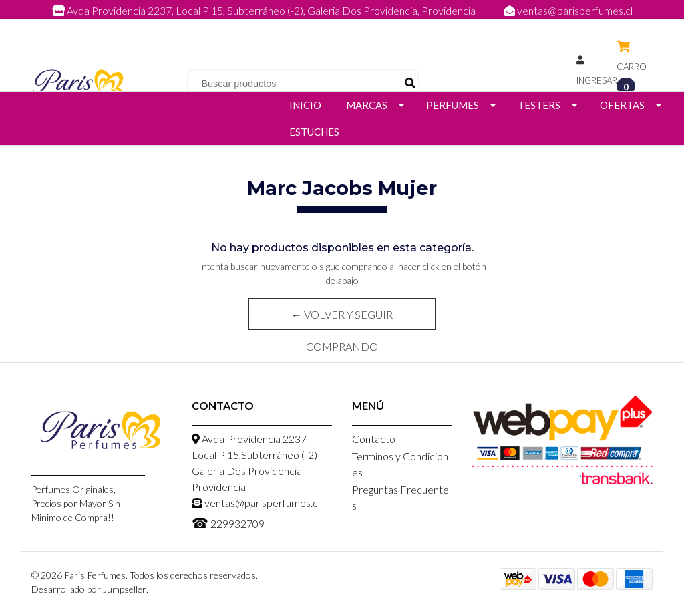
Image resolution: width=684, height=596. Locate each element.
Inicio (305, 105)
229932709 (355, 25)
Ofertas (622, 105)
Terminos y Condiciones (400, 464)
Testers (539, 105)
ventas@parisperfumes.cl (568, 10)
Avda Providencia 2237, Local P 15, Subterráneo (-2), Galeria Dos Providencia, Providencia (265, 10)
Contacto (373, 438)
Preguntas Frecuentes (400, 497)
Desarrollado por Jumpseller (88, 589)
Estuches (314, 132)
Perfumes (452, 105)
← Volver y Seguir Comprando (342, 319)
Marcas (366, 105)
